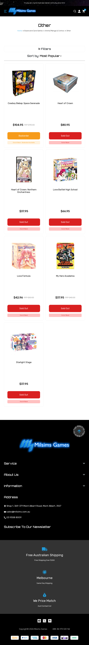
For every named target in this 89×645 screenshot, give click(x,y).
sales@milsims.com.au (17, 511)
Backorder (24, 136)
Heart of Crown (65, 103)
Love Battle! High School (65, 189)
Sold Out (65, 136)
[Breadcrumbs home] (19, 31)
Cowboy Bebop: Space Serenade (24, 103)
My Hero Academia (65, 276)
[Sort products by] (50, 56)
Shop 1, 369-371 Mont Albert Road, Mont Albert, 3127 (32, 506)
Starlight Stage (23, 362)
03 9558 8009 (12, 517)
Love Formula (23, 276)
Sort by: (33, 56)
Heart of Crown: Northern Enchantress (23, 190)
